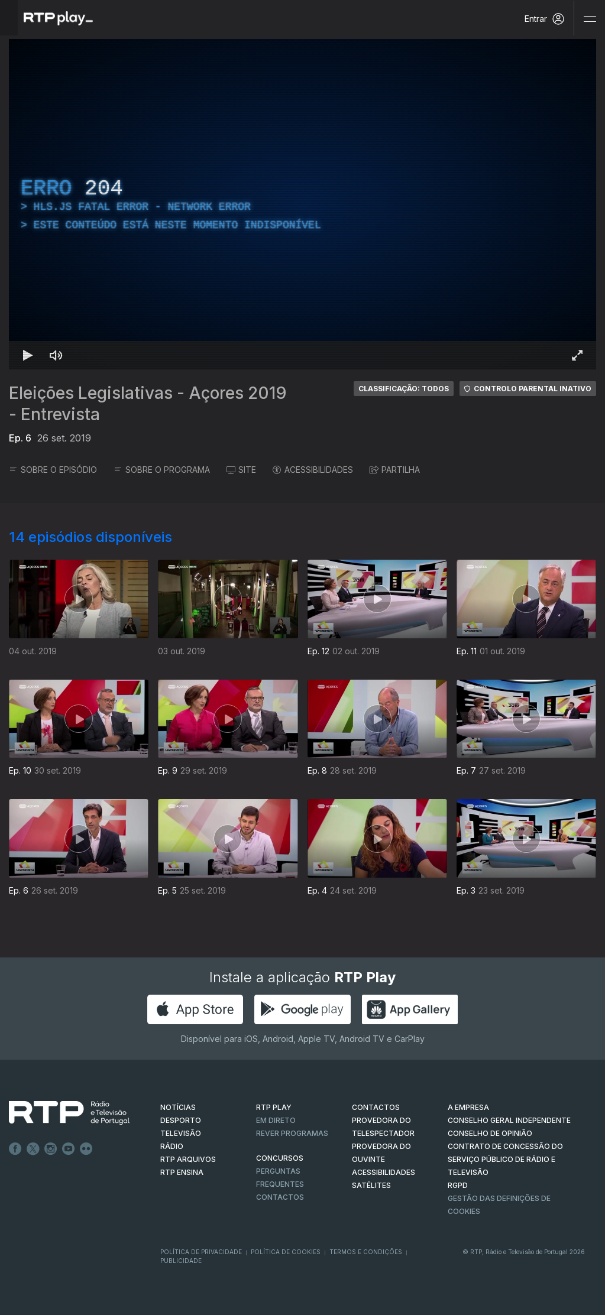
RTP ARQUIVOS (188, 1159)
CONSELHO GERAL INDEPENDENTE (509, 1120)
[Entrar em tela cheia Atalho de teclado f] (577, 355)
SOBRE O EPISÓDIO (53, 470)
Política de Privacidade (201, 1251)
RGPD (458, 1185)
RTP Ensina (181, 1172)
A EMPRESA (468, 1107)
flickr (86, 1148)
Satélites (371, 1185)
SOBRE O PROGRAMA (162, 470)
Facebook (15, 1148)
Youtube (68, 1148)
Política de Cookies (286, 1251)
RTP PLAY (274, 1107)
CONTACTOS (376, 1107)
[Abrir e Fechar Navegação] (589, 19)
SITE (241, 470)
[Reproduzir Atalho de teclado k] (28, 355)
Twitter (33, 1148)
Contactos (280, 1197)
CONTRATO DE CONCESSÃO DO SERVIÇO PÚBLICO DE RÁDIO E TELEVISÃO (505, 1159)
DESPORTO (180, 1120)
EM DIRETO (276, 1120)
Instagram (50, 1148)
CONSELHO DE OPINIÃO (490, 1133)
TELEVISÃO (180, 1133)
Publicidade (181, 1260)
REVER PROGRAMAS (292, 1133)
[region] (302, 204)
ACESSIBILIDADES (313, 470)
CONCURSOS (279, 1158)
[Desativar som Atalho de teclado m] (56, 355)
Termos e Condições (365, 1251)
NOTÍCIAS (178, 1107)
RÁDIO (171, 1146)
